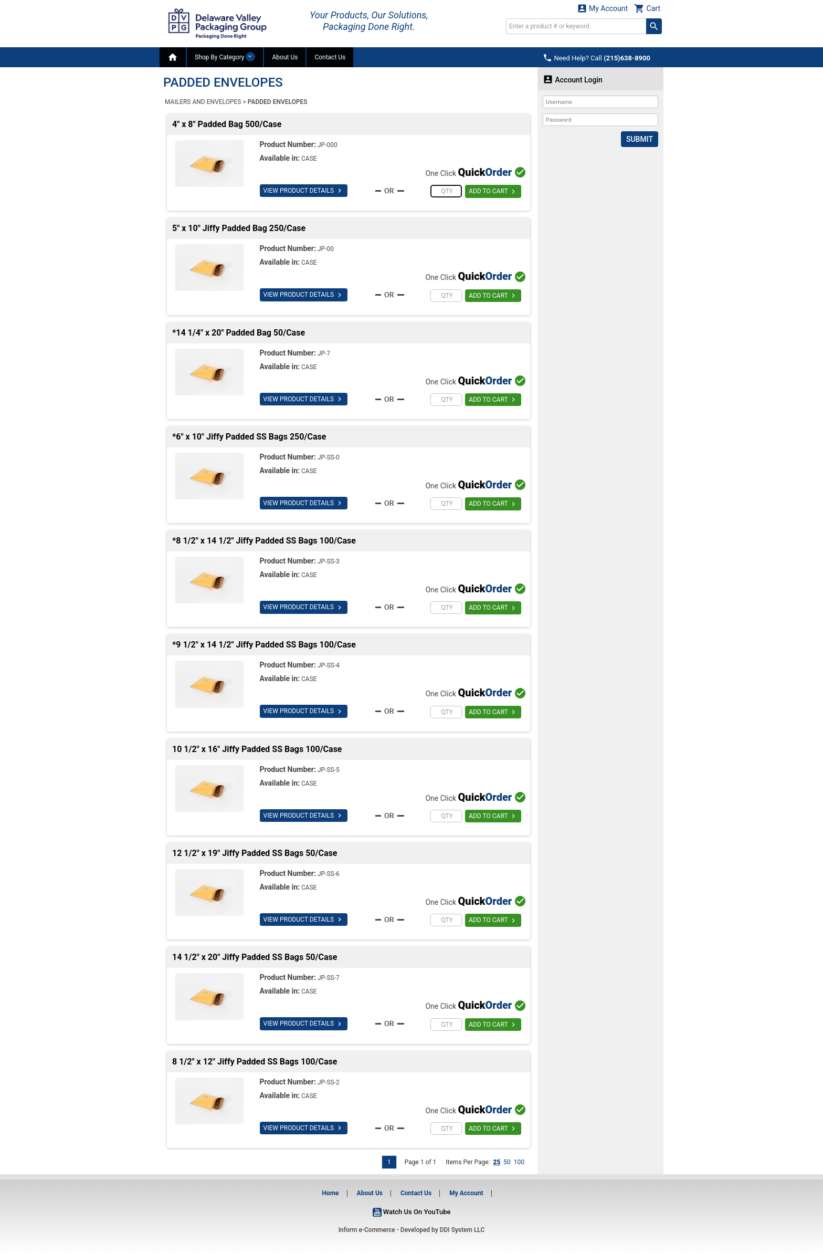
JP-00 (326, 249)
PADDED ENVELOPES (278, 102)
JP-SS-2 (329, 1082)
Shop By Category (225, 56)
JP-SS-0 (329, 457)
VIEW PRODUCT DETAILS (303, 190)
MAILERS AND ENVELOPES (203, 102)
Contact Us (329, 57)
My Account (602, 8)
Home (330, 1193)
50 (507, 1162)
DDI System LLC (462, 1230)
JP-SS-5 (329, 770)
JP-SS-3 (329, 561)
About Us (285, 57)
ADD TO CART (493, 191)
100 (519, 1162)
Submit (639, 139)
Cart (647, 8)
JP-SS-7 (329, 977)
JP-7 (324, 353)
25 (496, 1162)
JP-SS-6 (329, 874)
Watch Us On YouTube (412, 1212)
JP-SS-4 (329, 665)
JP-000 (327, 145)
